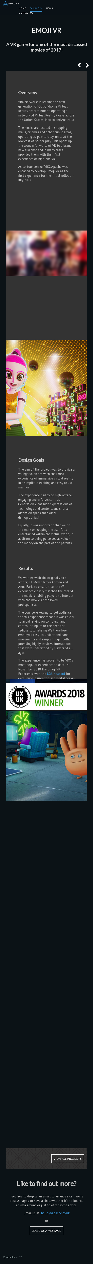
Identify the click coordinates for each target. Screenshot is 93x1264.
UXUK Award (56, 673)
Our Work (36, 8)
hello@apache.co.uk (55, 1213)
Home (22, 8)
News (49, 8)
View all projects (68, 1158)
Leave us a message (46, 1230)
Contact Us (26, 12)
